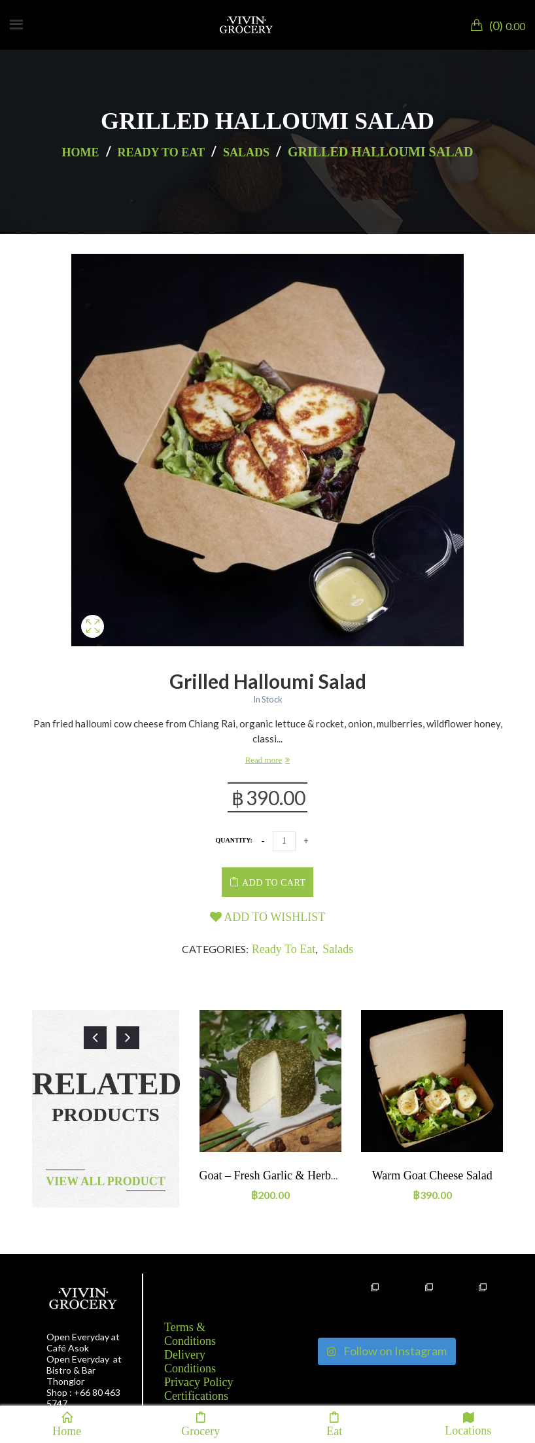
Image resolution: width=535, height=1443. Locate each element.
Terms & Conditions (190, 1334)
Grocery (200, 1424)
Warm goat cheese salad (432, 1175)
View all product (105, 1181)
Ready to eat (161, 152)
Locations (468, 1423)
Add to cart (273, 883)
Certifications (196, 1395)
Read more (264, 760)
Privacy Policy (198, 1382)
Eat (334, 1424)
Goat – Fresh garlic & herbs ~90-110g (291, 1175)
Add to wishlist (268, 917)
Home (80, 152)
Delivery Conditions (190, 1361)
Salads (246, 152)
